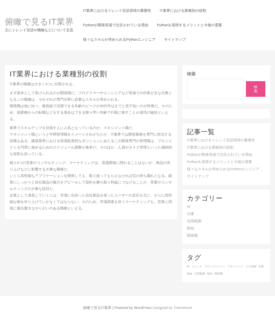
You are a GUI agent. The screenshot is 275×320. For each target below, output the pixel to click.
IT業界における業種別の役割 (210, 147)
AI (188, 207)
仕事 (190, 214)
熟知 (190, 228)
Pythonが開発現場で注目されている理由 (219, 155)
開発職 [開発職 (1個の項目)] (219, 274)
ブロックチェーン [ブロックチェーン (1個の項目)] (214, 266)
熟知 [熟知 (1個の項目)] (209, 274)
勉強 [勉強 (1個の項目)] (189, 274)
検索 (191, 74)
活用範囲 (194, 221)
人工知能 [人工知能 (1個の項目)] (251, 266)
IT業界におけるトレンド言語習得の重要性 (221, 140)
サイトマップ (198, 176)
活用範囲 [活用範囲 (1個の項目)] (199, 274)
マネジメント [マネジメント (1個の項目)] (235, 266)
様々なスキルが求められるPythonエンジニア (223, 169)
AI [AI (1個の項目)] (188, 266)
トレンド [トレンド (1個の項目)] (197, 266)
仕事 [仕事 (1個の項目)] (261, 266)
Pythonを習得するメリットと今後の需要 (219, 162)
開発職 (192, 235)
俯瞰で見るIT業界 (39, 22)
